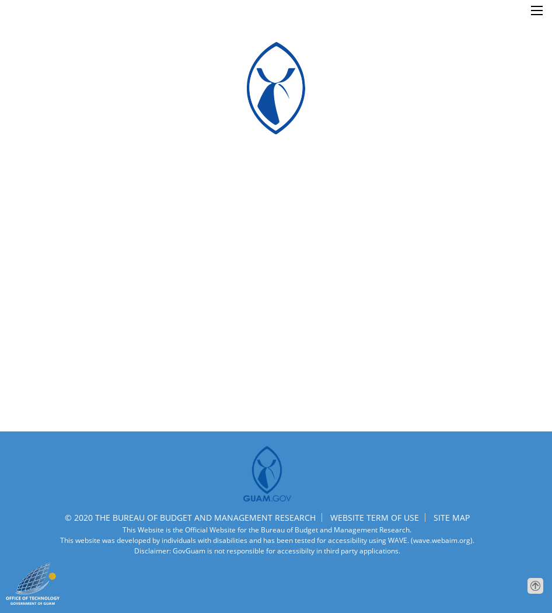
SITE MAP (452, 517)
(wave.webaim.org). (441, 540)
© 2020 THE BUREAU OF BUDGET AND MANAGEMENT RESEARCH (190, 517)
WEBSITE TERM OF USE (374, 517)
